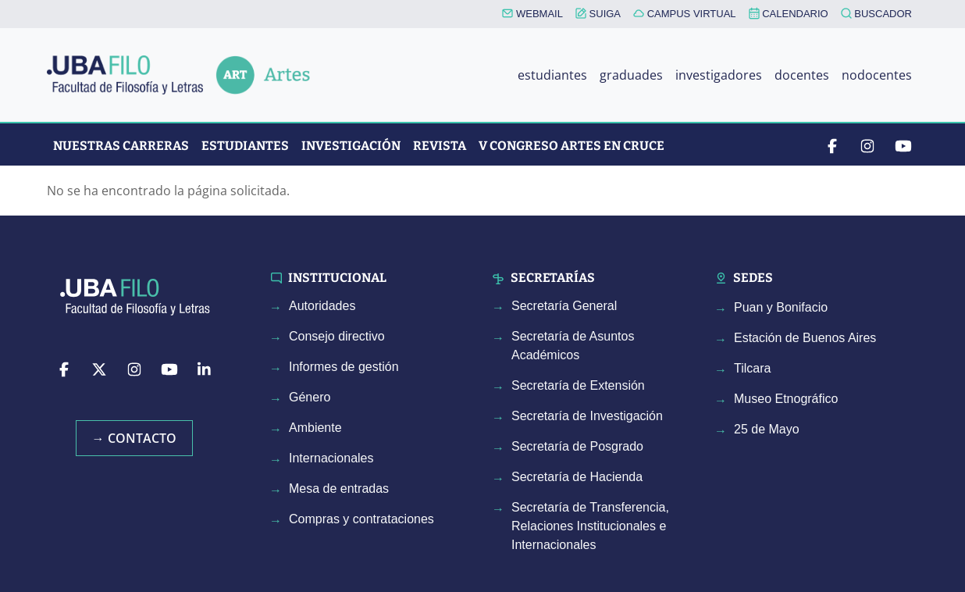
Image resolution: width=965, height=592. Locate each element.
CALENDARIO (788, 13)
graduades (631, 75)
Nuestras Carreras (121, 145)
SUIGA (598, 14)
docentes (801, 75)
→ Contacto (134, 438)
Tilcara (752, 368)
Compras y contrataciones (361, 519)
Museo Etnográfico (786, 398)
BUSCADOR (876, 14)
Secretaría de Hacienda (577, 476)
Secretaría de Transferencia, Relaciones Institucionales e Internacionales (590, 526)
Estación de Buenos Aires (805, 337)
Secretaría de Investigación (587, 416)
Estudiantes (245, 145)
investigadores (718, 75)
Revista (439, 145)
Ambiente (315, 427)
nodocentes (877, 75)
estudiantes (552, 75)
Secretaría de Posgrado (577, 446)
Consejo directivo (337, 336)
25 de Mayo (766, 429)
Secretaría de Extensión (578, 385)
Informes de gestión (344, 366)
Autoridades (322, 305)
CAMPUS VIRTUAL (684, 14)
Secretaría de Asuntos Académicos (572, 346)
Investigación (351, 145)
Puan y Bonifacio (781, 307)
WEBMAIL (532, 14)
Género (309, 397)
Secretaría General (564, 305)
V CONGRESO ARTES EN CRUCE (571, 145)
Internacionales (331, 458)
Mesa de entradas (339, 488)
